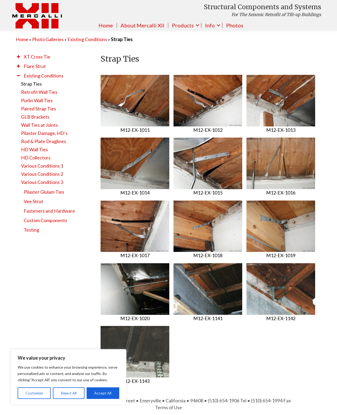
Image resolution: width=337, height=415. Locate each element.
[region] (68, 376)
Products (183, 25)
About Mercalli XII (142, 25)
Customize (34, 393)
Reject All (69, 393)
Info (210, 25)
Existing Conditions (87, 39)
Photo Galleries (48, 39)
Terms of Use (168, 407)
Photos (234, 25)
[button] (18, 56)
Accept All (102, 393)
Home (105, 25)
